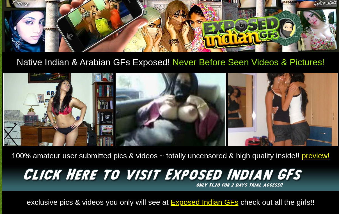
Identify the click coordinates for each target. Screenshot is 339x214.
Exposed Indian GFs (205, 202)
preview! (315, 156)
